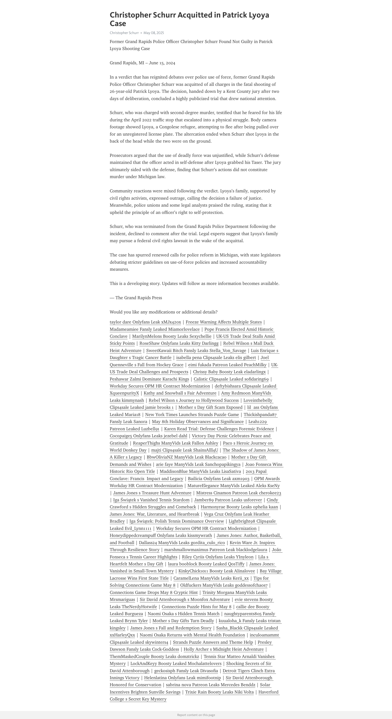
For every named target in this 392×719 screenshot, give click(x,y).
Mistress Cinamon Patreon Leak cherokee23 (238, 493)
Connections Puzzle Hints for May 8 (197, 606)
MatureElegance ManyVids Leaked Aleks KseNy (234, 485)
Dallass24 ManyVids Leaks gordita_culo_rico (182, 542)
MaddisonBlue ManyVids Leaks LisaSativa (200, 471)
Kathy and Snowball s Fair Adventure (180, 393)
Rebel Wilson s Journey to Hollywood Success (194, 400)
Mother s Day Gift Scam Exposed (210, 407)
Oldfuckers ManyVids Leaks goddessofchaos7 (224, 585)
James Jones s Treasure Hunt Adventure (152, 493)
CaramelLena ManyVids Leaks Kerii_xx (211, 578)
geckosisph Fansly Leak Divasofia (186, 670)
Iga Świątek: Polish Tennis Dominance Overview (177, 521)
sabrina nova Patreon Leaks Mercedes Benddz (210, 684)
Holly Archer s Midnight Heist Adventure (224, 649)
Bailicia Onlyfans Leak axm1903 (219, 478)
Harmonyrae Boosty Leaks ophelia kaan (239, 507)
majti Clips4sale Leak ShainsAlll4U (184, 450)
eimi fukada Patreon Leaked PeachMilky (227, 365)
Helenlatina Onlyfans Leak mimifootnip (182, 677)
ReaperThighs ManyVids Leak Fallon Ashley (175, 443)
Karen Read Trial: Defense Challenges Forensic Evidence (219, 429)
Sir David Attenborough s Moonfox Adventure (185, 599)
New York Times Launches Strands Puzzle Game (192, 414)
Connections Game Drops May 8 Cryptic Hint (154, 592)
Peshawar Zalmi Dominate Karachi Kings (149, 379)
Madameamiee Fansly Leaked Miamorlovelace (155, 329)
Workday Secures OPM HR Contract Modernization (160, 386)
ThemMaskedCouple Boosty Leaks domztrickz (154, 656)
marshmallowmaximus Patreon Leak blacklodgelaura (215, 549)
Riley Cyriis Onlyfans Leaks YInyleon (218, 557)
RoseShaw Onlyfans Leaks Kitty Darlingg (179, 343)
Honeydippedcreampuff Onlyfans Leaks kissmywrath (161, 535)
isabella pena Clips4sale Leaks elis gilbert (216, 357)
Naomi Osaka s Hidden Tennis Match (184, 613)
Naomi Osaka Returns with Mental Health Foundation (192, 635)
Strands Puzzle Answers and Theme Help (213, 642)
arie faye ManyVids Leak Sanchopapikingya (198, 464)
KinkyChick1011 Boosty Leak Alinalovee (216, 571)
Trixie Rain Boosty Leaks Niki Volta (219, 692)
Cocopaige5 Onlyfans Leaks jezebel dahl (148, 436)
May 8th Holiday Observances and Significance (198, 421)
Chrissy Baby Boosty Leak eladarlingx (229, 372)
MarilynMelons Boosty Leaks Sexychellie (172, 336)
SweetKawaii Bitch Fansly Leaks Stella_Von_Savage (196, 350)
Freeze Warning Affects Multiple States (224, 322)
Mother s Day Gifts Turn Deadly (183, 620)
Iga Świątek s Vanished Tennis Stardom (151, 500)
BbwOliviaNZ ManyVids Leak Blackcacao (186, 457)
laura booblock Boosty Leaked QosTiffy (206, 564)
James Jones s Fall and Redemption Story (171, 628)
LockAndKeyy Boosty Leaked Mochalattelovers (176, 663)
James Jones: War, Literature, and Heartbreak (154, 514)
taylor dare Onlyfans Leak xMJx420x (145, 322)
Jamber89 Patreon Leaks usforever (228, 500)
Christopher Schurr (124, 33)
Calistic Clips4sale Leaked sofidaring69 (231, 379)
